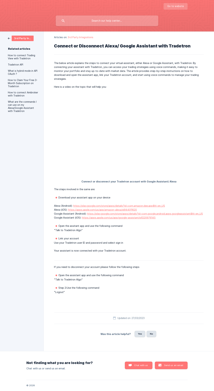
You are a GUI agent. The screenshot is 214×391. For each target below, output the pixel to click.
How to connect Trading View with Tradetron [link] (21, 57)
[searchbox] (107, 20)
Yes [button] (140, 333)
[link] (21, 38)
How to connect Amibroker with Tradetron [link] (23, 94)
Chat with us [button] (141, 365)
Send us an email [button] (173, 365)
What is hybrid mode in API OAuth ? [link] (22, 72)
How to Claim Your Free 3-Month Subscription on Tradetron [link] (22, 83)
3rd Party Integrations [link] (80, 37)
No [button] (151, 333)
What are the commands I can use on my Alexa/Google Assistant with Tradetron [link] (22, 106)
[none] (176, 6)
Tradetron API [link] (15, 64)
